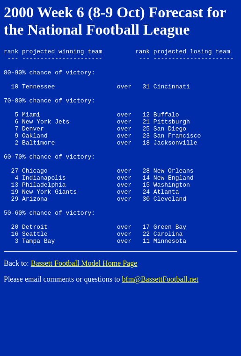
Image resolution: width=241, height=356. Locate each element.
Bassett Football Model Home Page (84, 302)
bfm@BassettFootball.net (160, 318)
